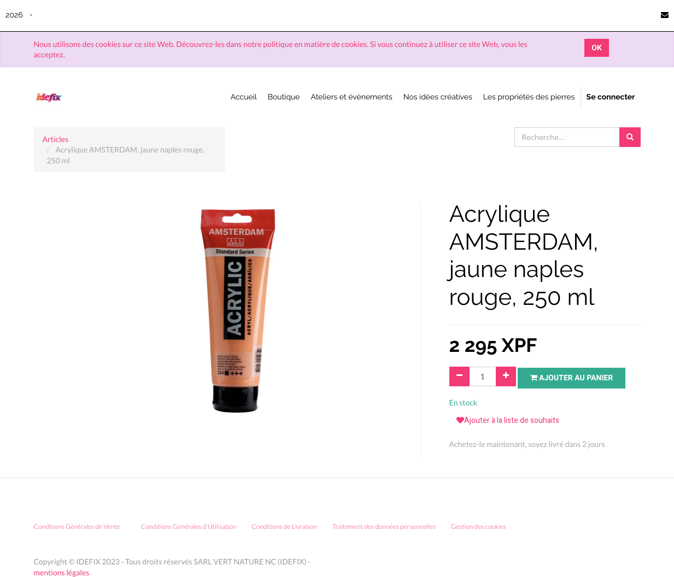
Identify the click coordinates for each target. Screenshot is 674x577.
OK (596, 48)
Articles (56, 139)
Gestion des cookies (482, 530)
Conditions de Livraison (284, 530)
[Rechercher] (630, 137)
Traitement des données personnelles (384, 530)
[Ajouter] (506, 376)
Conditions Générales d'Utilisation (189, 530)
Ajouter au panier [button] (575, 376)
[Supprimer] (459, 376)
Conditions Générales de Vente (77, 530)
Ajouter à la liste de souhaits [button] (507, 424)
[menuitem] (243, 98)
